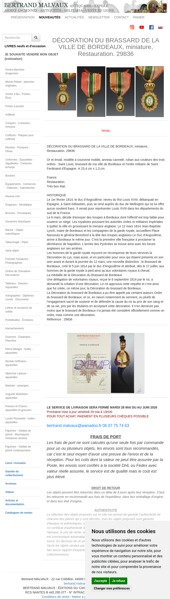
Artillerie (10, 114)
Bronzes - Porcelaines (18, 213)
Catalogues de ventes (18, 512)
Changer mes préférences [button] (112, 588)
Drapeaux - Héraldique (18, 204)
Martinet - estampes (17, 385)
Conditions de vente (55, 597)
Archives (10, 483)
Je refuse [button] (118, 581)
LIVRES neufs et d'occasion (22, 46)
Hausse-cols (12, 196)
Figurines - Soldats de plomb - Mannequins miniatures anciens (18, 434)
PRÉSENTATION (23, 17)
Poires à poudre (14, 106)
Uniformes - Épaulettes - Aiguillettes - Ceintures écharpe (19, 163)
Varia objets (12, 250)
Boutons (10, 175)
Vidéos (9, 492)
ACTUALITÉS (74, 17)
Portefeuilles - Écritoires (19, 320)
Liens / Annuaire (15, 463)
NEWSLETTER (99, 17)
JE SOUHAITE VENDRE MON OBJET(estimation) (22, 57)
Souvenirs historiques (18, 221)
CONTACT (121, 17)
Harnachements (14, 328)
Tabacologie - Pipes (16, 242)
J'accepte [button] (100, 581)
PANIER (139, 17)
